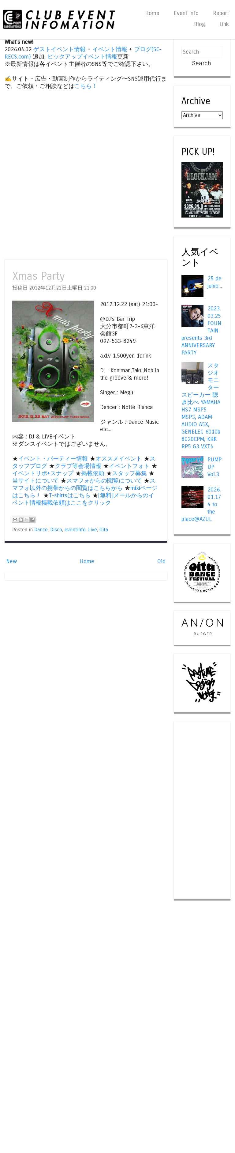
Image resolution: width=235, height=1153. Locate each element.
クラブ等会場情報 (78, 466)
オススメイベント (118, 458)
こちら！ (86, 86)
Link (224, 24)
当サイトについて (35, 480)
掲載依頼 (92, 473)
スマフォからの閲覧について (104, 480)
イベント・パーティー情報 (53, 458)
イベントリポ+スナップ (42, 473)
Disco (56, 530)
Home (152, 13)
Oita (103, 530)
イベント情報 (109, 49)
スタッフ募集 (129, 473)
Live (92, 530)
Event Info (186, 13)
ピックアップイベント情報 (82, 56)
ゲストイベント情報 (59, 49)
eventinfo (75, 530)
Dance (41, 530)
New (11, 561)
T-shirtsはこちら (70, 495)
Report (221, 13)
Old (161, 561)
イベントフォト (129, 466)
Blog (199, 24)
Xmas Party (38, 276)
